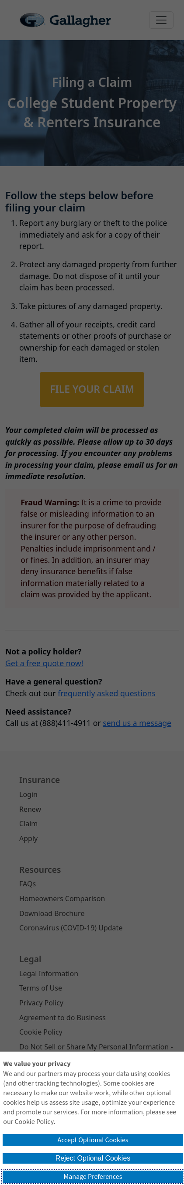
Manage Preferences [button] (93, 1177)
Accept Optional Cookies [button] (92, 1140)
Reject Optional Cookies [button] (93, 1158)
